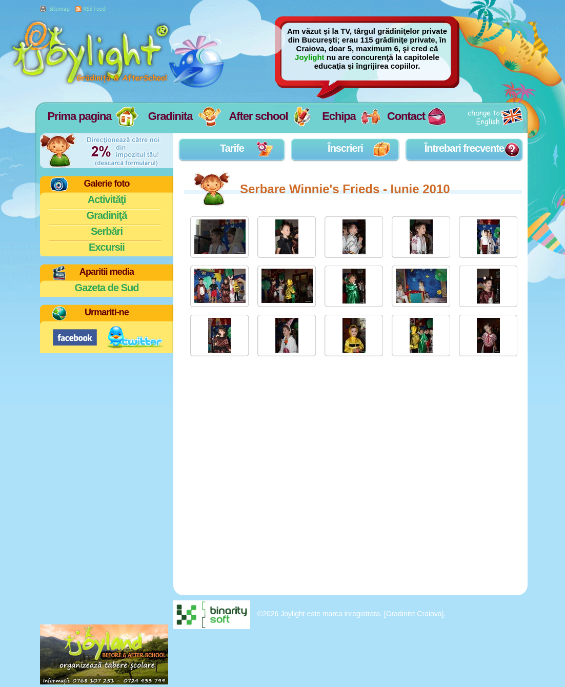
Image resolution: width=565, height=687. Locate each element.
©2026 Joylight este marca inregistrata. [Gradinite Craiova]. (351, 614)
